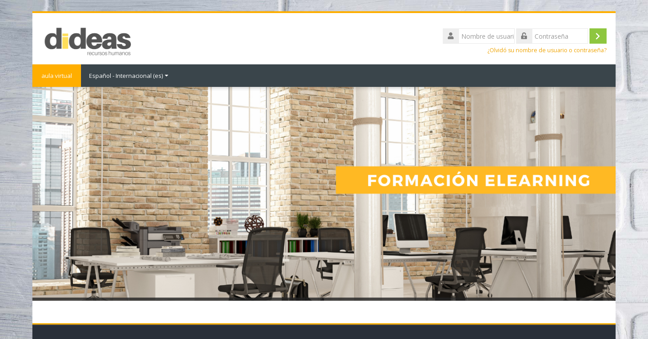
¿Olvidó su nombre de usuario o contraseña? (547, 50)
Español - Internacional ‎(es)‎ (128, 76)
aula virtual (56, 76)
